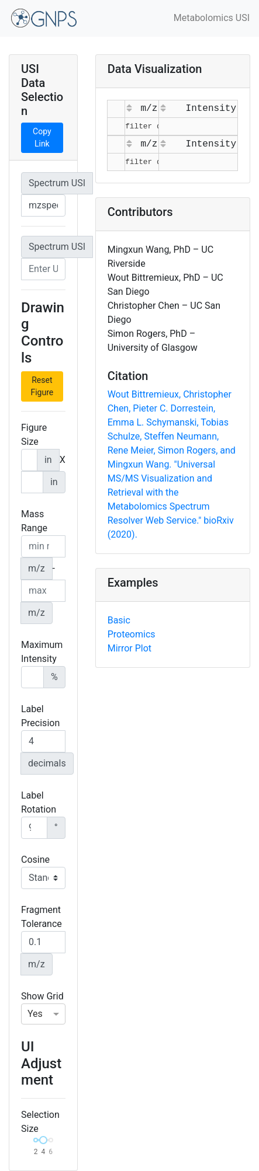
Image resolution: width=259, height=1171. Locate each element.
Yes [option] (35, 1013)
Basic (119, 620)
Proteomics (132, 634)
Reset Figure (41, 386)
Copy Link (42, 137)
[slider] (43, 1140)
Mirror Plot (129, 648)
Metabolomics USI (212, 17)
